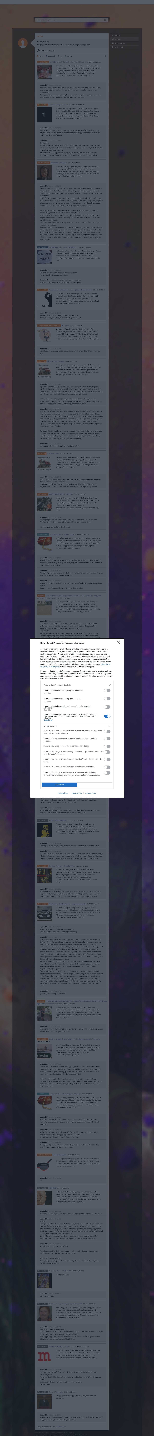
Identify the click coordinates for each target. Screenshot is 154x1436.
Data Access (77, 793)
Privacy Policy (90, 793)
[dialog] (77, 718)
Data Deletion (63, 793)
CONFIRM (59, 784)
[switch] (107, 690)
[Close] (119, 643)
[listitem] (77, 685)
